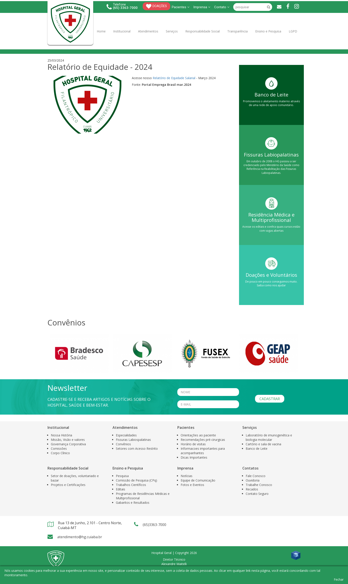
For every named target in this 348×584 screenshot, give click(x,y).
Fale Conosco (255, 476)
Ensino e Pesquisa (268, 31)
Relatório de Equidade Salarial (174, 78)
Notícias (186, 476)
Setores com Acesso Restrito (137, 448)
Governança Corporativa (68, 444)
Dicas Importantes (194, 457)
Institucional (121, 31)
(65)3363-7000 (154, 524)
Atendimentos (148, 31)
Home (101, 31)
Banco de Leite (256, 448)
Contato (221, 7)
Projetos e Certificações (68, 485)
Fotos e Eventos (192, 485)
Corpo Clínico (60, 453)
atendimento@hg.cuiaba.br (79, 536)
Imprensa (201, 7)
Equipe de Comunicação (198, 480)
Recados (252, 489)
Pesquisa (122, 476)
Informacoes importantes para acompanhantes (203, 450)
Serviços (172, 31)
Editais (120, 489)
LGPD (293, 31)
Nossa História (61, 435)
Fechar (339, 579)
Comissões (59, 448)
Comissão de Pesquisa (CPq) (136, 480)
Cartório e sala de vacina (263, 444)
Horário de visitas (193, 444)
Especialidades (126, 435)
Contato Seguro (257, 494)
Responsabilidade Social (202, 31)
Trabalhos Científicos (131, 485)
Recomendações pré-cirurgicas (203, 439)
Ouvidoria (252, 480)
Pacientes (181, 7)
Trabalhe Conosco (259, 485)
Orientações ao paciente (198, 435)
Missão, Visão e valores (68, 439)
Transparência (237, 31)
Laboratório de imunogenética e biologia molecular (269, 437)
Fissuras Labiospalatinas (133, 439)
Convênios (123, 444)
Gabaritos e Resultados (132, 502)
